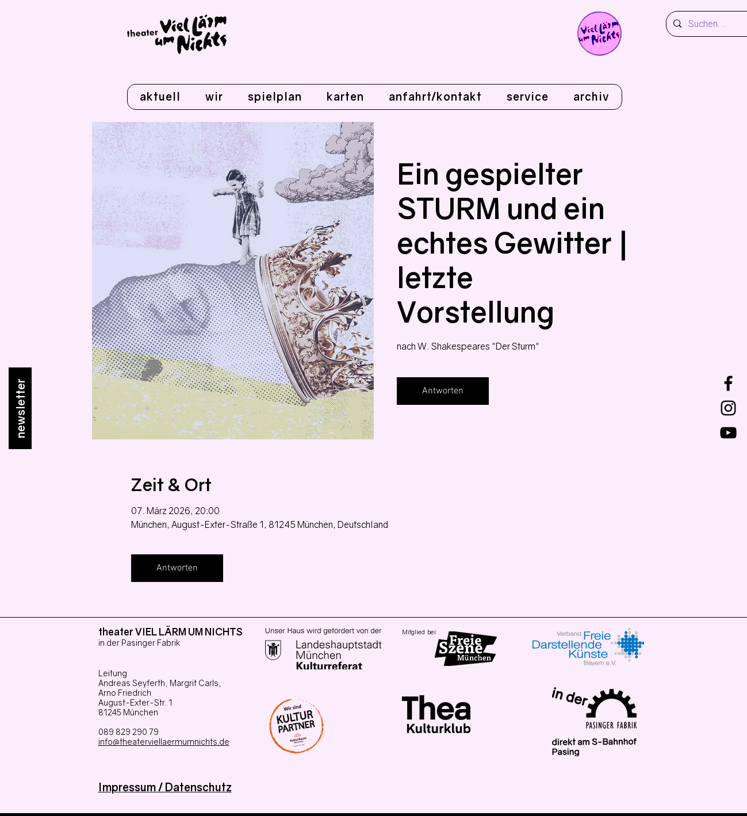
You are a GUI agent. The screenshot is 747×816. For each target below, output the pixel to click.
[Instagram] (728, 408)
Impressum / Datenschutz (165, 787)
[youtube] (728, 433)
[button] (214, 97)
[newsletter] (20, 408)
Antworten (442, 391)
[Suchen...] (714, 24)
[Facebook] (728, 383)
